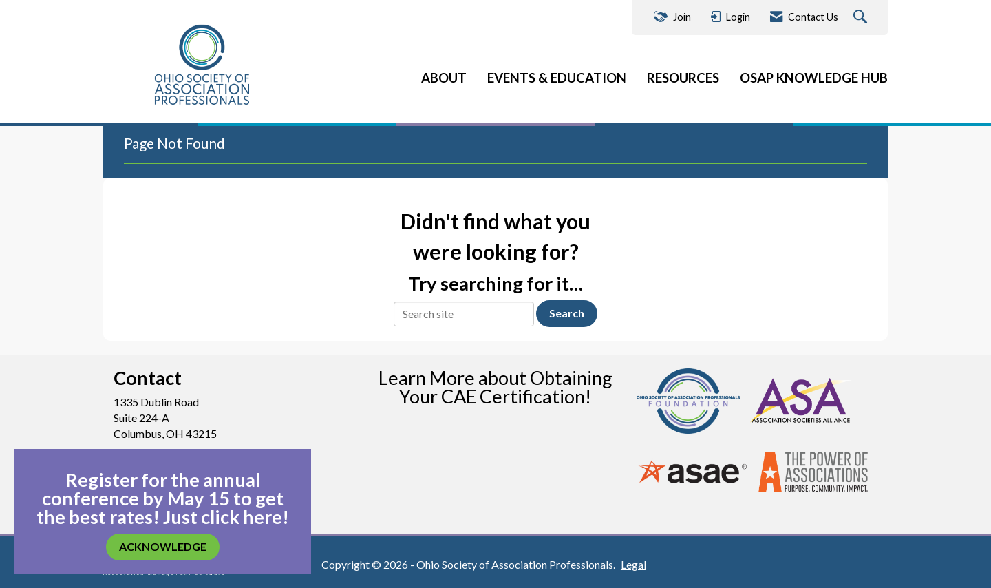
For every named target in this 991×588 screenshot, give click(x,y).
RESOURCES (683, 77)
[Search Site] (862, 17)
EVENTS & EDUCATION (556, 77)
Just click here (222, 516)
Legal (633, 564)
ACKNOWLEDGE (162, 546)
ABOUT (444, 77)
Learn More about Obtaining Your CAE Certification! (495, 387)
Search (566, 312)
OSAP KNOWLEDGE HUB (814, 77)
